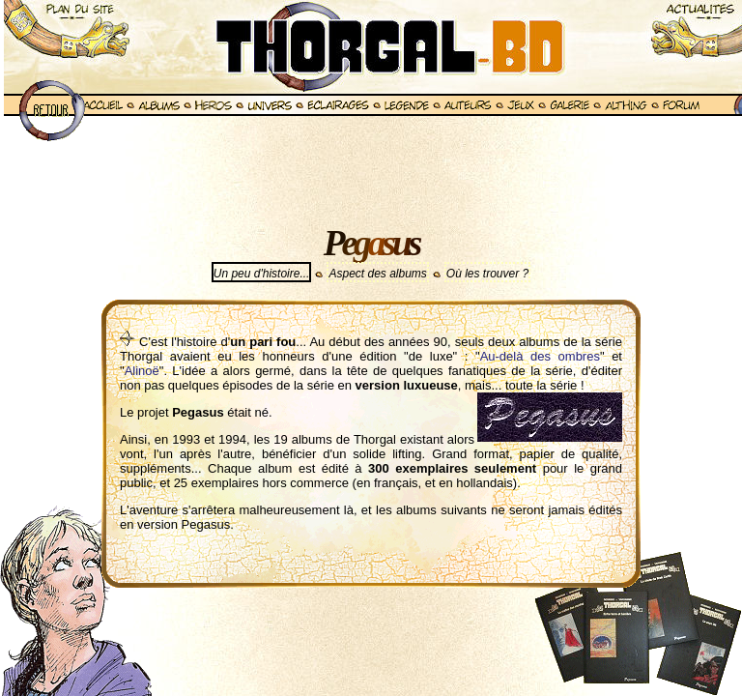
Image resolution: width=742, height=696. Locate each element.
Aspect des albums (377, 273)
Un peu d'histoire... (262, 273)
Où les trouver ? (487, 273)
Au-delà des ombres (540, 356)
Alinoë (142, 370)
